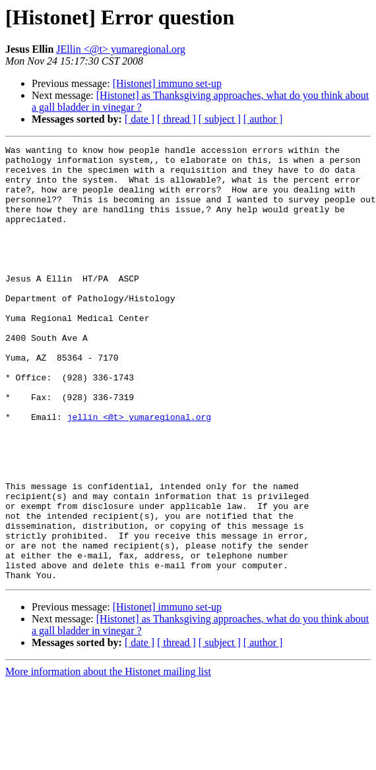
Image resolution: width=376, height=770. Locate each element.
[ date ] (139, 119)
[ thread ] (176, 119)
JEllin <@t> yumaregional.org (120, 49)
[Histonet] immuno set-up (167, 83)
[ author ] (263, 119)
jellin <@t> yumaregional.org (139, 472)
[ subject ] (220, 119)
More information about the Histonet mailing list (108, 758)
